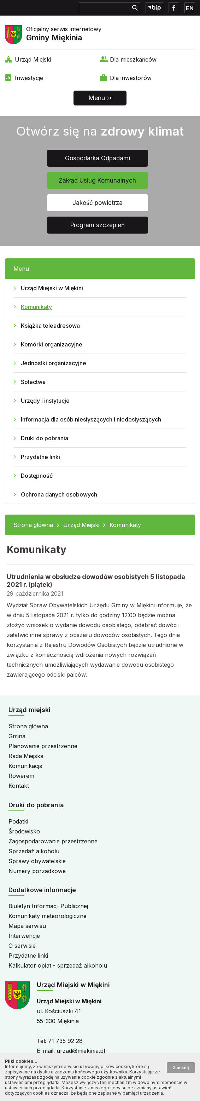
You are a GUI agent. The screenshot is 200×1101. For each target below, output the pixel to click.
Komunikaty (36, 306)
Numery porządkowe (37, 871)
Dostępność (37, 475)
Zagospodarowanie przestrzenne (53, 841)
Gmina (16, 736)
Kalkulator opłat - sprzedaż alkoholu (57, 965)
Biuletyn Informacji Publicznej (48, 906)
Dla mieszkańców (133, 59)
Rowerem (21, 775)
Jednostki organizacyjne (53, 363)
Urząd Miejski (33, 59)
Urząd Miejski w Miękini (52, 288)
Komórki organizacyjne (51, 344)
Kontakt (18, 785)
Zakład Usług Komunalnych (97, 180)
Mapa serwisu (27, 925)
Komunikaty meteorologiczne (47, 915)
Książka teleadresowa (50, 325)
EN (190, 8)
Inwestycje (29, 77)
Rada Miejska (25, 755)
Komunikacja (25, 765)
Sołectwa (33, 381)
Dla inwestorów (131, 77)
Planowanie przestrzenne (42, 746)
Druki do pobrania (44, 438)
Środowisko (24, 831)
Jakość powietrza (97, 202)
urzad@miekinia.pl (81, 1050)
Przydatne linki (40, 456)
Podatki (18, 821)
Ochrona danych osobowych (59, 494)
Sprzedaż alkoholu (33, 851)
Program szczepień (97, 225)
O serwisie (22, 945)
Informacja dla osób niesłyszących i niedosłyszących (91, 419)
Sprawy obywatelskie (37, 861)
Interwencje (24, 935)
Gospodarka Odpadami (97, 158)
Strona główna (33, 524)
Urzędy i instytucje (45, 400)
